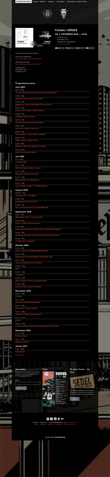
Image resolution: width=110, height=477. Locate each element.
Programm (35, 1)
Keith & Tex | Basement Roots (25, 152)
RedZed (18, 320)
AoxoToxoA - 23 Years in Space (26, 308)
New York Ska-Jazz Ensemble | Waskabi (29, 122)
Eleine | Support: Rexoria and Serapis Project (31, 281)
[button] (59, 48)
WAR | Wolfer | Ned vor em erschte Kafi (28, 217)
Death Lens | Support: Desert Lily (27, 128)
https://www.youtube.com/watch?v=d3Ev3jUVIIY (28, 64)
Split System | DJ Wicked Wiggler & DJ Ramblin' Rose (34, 257)
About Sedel (61, 2)
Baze (17, 269)
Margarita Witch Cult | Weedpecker (27, 180)
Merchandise (71, 1)
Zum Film (75, 399)
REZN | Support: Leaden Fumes (26, 140)
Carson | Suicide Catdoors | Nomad (27, 223)
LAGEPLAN (43, 424)
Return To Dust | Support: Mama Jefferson (30, 110)
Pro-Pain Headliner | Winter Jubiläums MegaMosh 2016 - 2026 (36, 326)
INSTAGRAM (58, 424)
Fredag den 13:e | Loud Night (25, 195)
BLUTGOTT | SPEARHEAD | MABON (27, 302)
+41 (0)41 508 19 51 (72, 422)
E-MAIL (37, 424)
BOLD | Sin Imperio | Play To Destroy (28, 168)
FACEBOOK (51, 424)
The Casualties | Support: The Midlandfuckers (31, 186)
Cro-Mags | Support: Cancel (25, 116)
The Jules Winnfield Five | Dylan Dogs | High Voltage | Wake (36, 92)
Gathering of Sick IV (22, 342)
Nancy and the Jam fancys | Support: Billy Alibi (31, 207)
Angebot (51, 2)
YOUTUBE (66, 424)
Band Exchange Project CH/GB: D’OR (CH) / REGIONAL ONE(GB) (38, 229)
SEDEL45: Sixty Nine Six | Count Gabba (29, 98)
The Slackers (20, 275)
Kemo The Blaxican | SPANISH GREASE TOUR (31, 251)
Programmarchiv (19, 355)
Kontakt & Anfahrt (81, 1)
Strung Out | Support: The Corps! (26, 174)
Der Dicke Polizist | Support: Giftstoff (28, 287)
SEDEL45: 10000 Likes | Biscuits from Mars (30, 146)
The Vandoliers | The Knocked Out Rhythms (30, 134)
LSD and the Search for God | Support (28, 263)
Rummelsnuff (20, 351)
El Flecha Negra (20, 336)
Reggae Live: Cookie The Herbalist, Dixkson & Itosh (33, 104)
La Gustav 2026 (20, 162)
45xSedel (43, 2)
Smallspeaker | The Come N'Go (26, 201)
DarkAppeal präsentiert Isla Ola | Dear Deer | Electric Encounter (37, 235)
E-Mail (17, 380)
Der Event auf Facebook (63, 44)
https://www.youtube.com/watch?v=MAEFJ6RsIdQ (28, 59)
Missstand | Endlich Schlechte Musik (28, 314)
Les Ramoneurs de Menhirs (25, 241)
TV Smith (18, 296)
